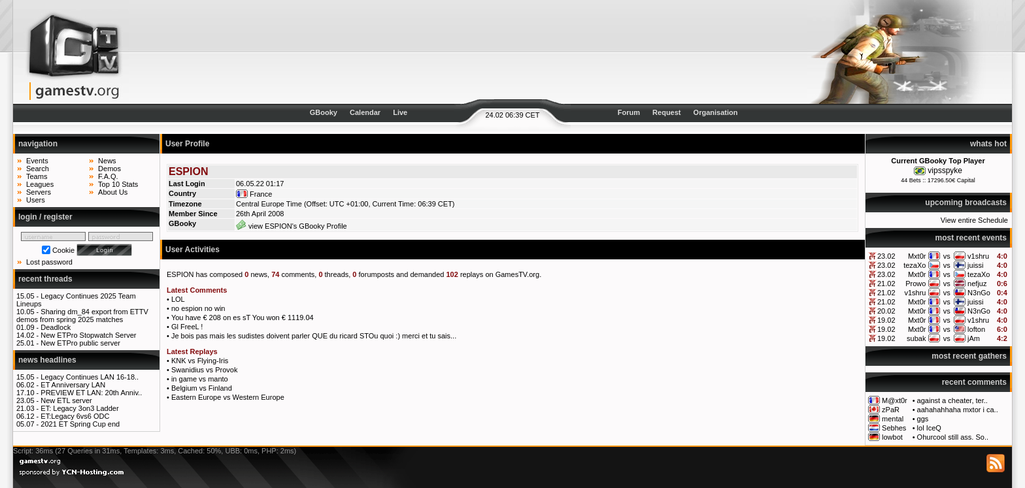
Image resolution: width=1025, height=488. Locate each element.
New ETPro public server (80, 343)
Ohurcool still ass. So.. (952, 437)
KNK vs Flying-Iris (199, 361)
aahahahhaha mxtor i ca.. (957, 410)
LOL (178, 299)
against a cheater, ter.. (952, 400)
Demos (109, 168)
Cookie (63, 250)
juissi (975, 265)
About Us (112, 192)
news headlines (47, 360)
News (107, 161)
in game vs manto (199, 379)
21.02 (886, 283)
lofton (976, 329)
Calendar (365, 112)
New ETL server (66, 400)
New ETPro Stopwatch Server (88, 335)
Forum (629, 112)
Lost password (49, 262)
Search (37, 168)
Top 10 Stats (118, 184)
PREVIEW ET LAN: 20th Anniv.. (91, 393)
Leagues (40, 184)
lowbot (892, 437)
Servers (38, 192)
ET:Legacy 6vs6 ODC (75, 416)
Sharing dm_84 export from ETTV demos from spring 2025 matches (82, 315)
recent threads (45, 279)
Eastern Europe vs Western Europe (227, 397)
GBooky (323, 112)
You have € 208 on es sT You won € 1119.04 (242, 317)
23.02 (886, 256)
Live (400, 112)
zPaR (890, 410)
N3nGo (978, 293)
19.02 (886, 320)
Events (37, 161)
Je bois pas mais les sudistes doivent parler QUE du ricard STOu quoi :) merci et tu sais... (313, 336)
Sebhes (894, 428)
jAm (973, 338)
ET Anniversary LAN (73, 385)
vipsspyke (945, 170)
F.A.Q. (108, 176)
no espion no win (198, 308)
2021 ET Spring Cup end (80, 424)
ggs (923, 419)
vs (946, 256)
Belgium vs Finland (201, 388)
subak (916, 338)
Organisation (716, 112)
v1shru (978, 256)
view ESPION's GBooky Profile (291, 226)
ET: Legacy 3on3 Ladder (79, 408)
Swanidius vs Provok (204, 370)
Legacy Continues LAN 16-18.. (90, 377)
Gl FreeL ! (187, 327)
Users (35, 200)
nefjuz (976, 283)
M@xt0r (894, 400)
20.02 (886, 311)
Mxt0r (917, 256)
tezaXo (914, 265)
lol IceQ (929, 428)
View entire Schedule (974, 220)
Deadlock (56, 327)
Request (666, 112)
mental (892, 419)
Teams (36, 176)
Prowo (915, 283)
